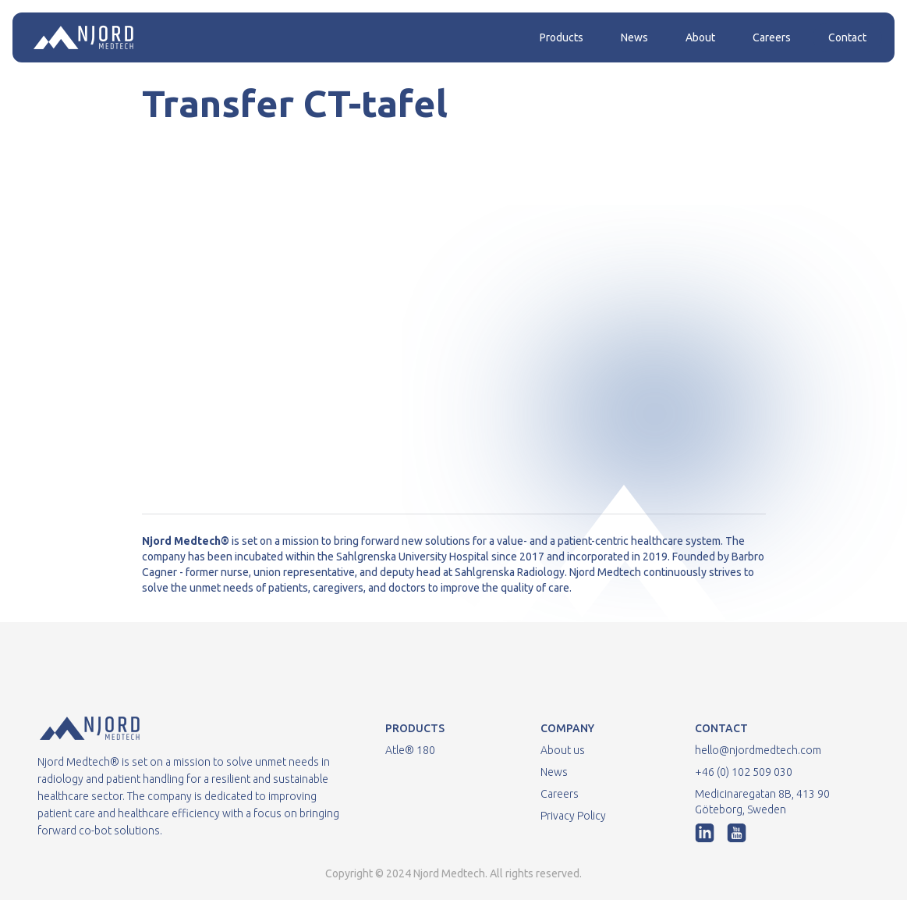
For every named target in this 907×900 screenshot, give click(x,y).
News (634, 37)
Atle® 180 (410, 750)
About (700, 37)
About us (562, 750)
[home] (83, 37)
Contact (847, 37)
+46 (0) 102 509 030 (743, 772)
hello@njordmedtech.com (758, 750)
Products (561, 37)
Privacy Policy (573, 815)
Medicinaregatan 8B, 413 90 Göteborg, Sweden (762, 802)
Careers (772, 37)
